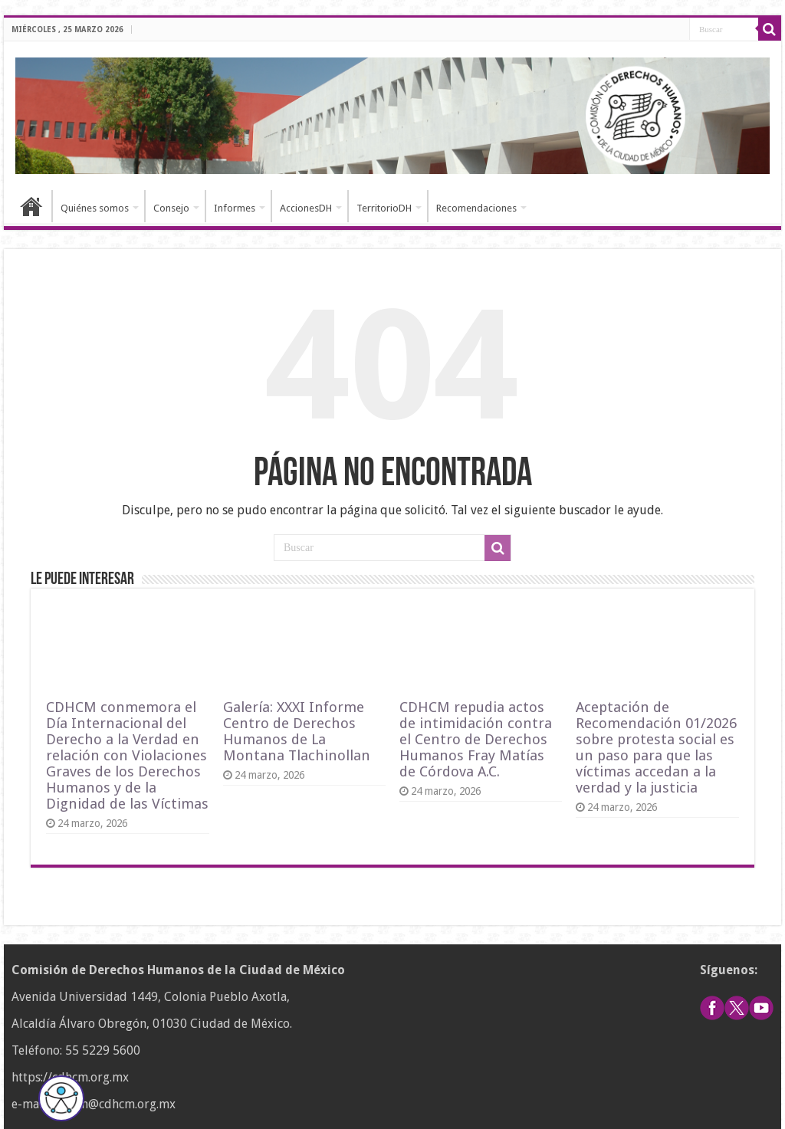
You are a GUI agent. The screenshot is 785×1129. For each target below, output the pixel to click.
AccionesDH (306, 208)
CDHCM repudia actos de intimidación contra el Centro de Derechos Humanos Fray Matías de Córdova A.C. (475, 739)
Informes (234, 208)
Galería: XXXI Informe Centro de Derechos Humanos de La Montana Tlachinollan (296, 731)
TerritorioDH (384, 208)
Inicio (31, 206)
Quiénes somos (95, 208)
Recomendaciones (476, 208)
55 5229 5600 (102, 1050)
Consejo (171, 208)
